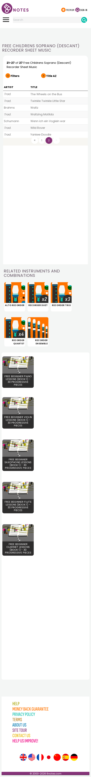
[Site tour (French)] (40, 757)
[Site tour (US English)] (32, 757)
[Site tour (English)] (23, 757)
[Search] (84, 20)
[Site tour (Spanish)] (66, 757)
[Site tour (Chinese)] (57, 757)
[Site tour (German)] (74, 757)
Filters (15, 76)
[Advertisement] (45, 34)
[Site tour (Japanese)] (49, 757)
